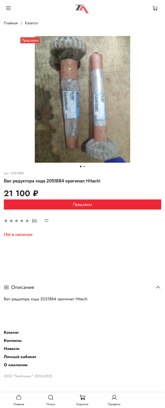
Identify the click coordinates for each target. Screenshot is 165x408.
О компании (15, 365)
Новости (11, 348)
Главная (11, 23)
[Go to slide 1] (80, 166)
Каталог (31, 23)
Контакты (13, 340)
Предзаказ (82, 204)
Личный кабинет (20, 357)
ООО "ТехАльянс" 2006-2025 (28, 376)
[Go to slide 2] (84, 166)
